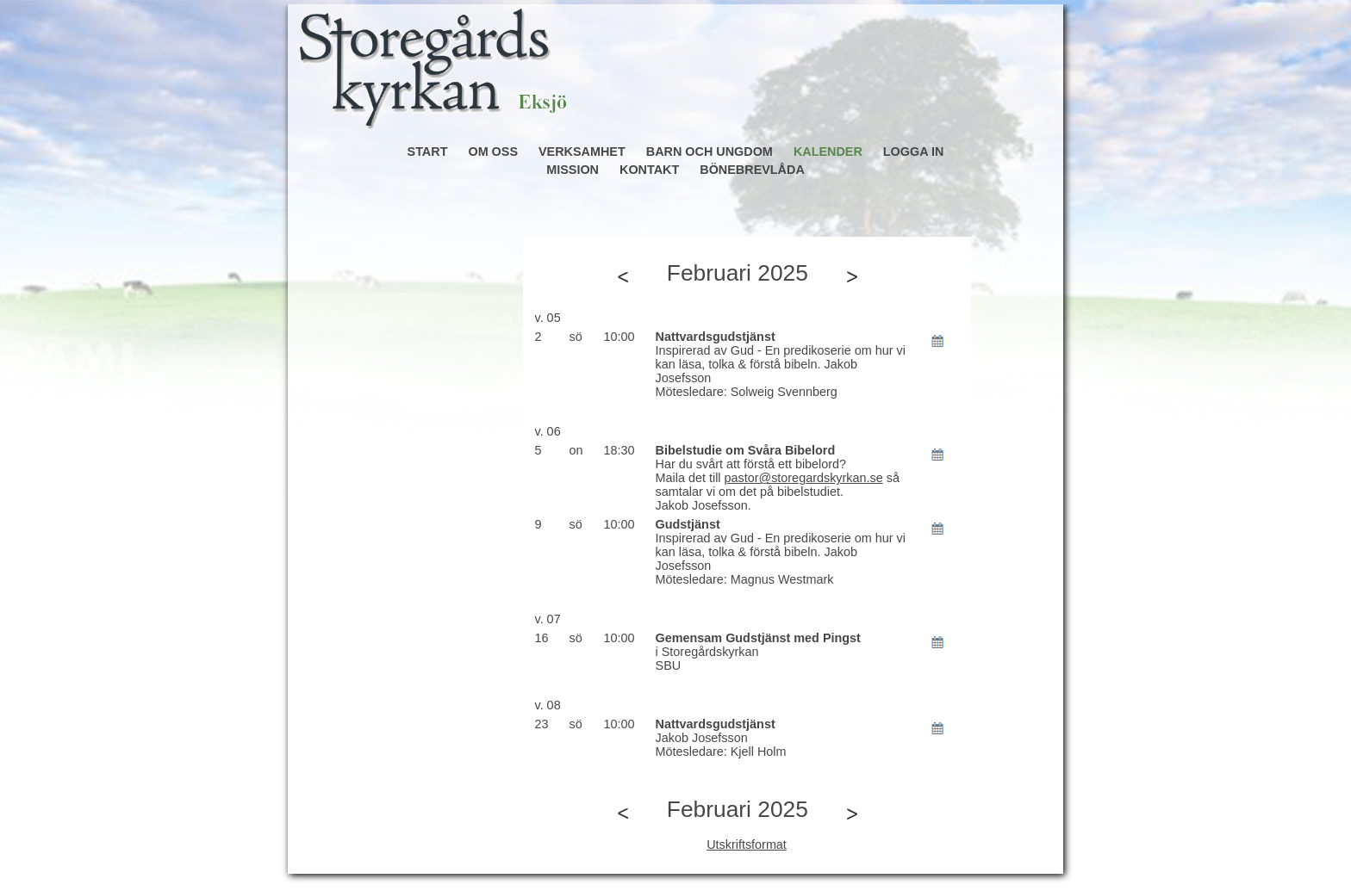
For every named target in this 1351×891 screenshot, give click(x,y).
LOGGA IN (913, 151)
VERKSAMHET (582, 151)
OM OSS (493, 151)
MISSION (572, 169)
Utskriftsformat (747, 844)
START (428, 151)
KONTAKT (649, 169)
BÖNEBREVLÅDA (752, 169)
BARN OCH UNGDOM (709, 151)
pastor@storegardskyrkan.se (804, 478)
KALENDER (828, 151)
